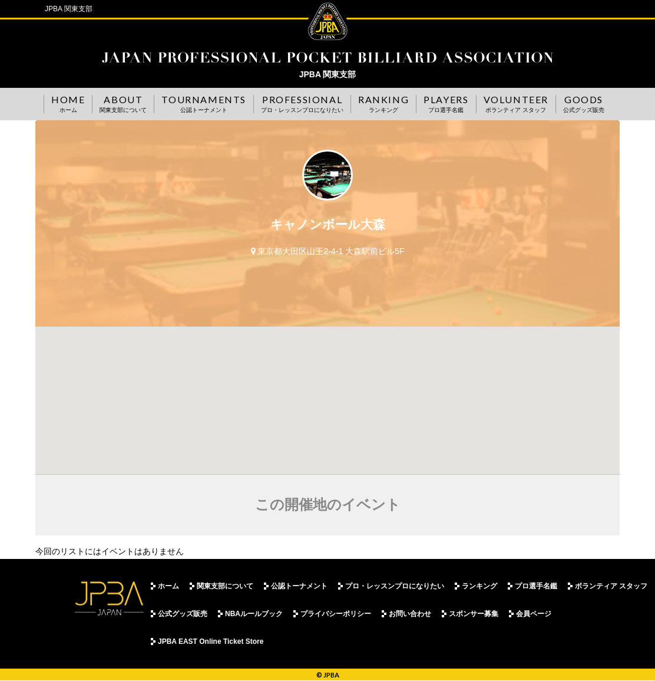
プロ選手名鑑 (536, 586)
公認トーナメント (299, 586)
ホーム (168, 586)
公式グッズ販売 (182, 614)
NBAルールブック (254, 614)
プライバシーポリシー (335, 614)
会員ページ (533, 614)
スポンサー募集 (473, 614)
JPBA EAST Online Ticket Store (210, 641)
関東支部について (225, 586)
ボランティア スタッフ (611, 586)
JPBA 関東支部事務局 (327, 57)
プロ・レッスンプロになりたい (394, 586)
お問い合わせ (410, 614)
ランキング (479, 586)
